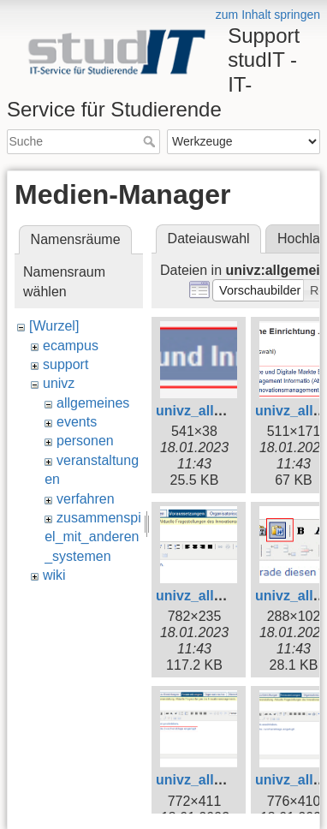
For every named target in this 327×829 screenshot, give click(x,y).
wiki (54, 575)
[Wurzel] (54, 326)
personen (85, 440)
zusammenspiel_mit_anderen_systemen (93, 537)
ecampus (70, 345)
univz (58, 383)
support (65, 364)
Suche (151, 141)
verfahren (85, 499)
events (76, 421)
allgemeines (92, 403)
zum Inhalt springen (268, 14)
